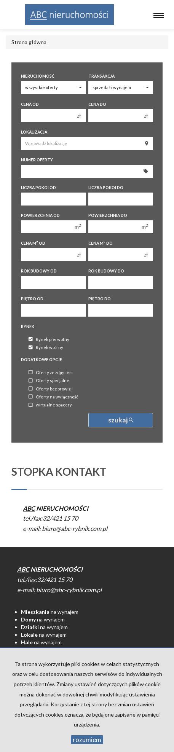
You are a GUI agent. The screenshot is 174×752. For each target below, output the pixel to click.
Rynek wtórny (46, 347)
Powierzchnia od (40, 215)
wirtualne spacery (50, 405)
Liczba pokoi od (38, 187)
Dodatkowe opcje (41, 359)
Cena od (30, 104)
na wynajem (49, 612)
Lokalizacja (34, 132)
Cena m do (100, 243)
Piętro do (99, 298)
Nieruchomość (37, 76)
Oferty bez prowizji (51, 388)
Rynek (27, 326)
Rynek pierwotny (49, 339)
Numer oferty (37, 160)
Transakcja (101, 76)
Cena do (97, 104)
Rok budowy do (106, 271)
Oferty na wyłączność (53, 396)
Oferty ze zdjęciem (51, 372)
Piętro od (32, 298)
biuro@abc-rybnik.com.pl (74, 528)
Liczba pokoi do (105, 187)
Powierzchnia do (107, 215)
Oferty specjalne (49, 380)
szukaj (120, 420)
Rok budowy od (39, 271)
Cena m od (33, 243)
